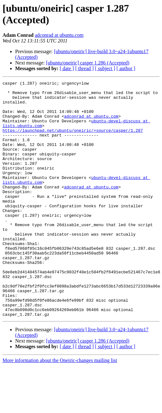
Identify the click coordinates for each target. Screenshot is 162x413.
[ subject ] (105, 68)
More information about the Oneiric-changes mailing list (60, 407)
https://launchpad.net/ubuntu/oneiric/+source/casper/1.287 (73, 140)
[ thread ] (84, 68)
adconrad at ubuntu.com (59, 35)
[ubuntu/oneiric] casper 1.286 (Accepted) (87, 62)
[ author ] (126, 68)
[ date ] (67, 68)
